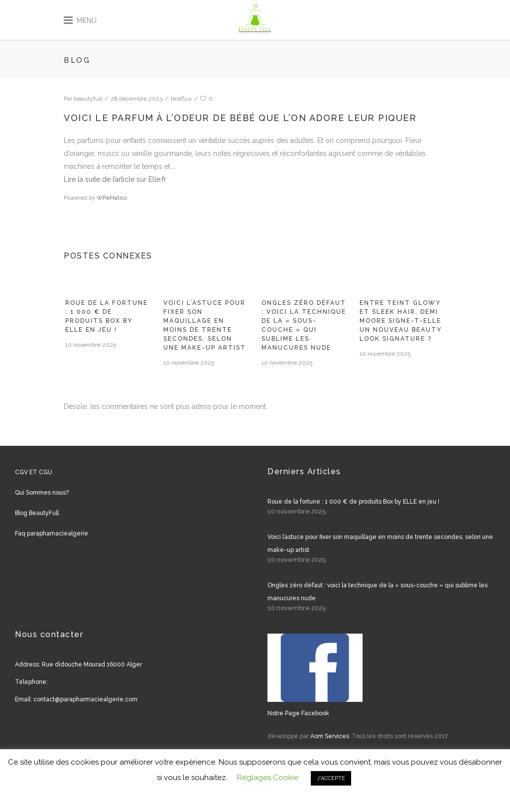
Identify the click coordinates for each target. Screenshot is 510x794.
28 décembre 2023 (136, 98)
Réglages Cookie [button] (267, 777)
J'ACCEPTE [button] (331, 778)
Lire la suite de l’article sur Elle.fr (115, 179)
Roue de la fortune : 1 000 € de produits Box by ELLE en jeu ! (353, 501)
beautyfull (88, 98)
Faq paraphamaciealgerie (51, 533)
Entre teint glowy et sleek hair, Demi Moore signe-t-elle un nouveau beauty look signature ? (401, 320)
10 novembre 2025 (90, 344)
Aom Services (329, 736)
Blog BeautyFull (37, 513)
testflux (181, 98)
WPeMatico (112, 197)
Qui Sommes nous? (42, 492)
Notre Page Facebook (298, 713)
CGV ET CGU (33, 472)
